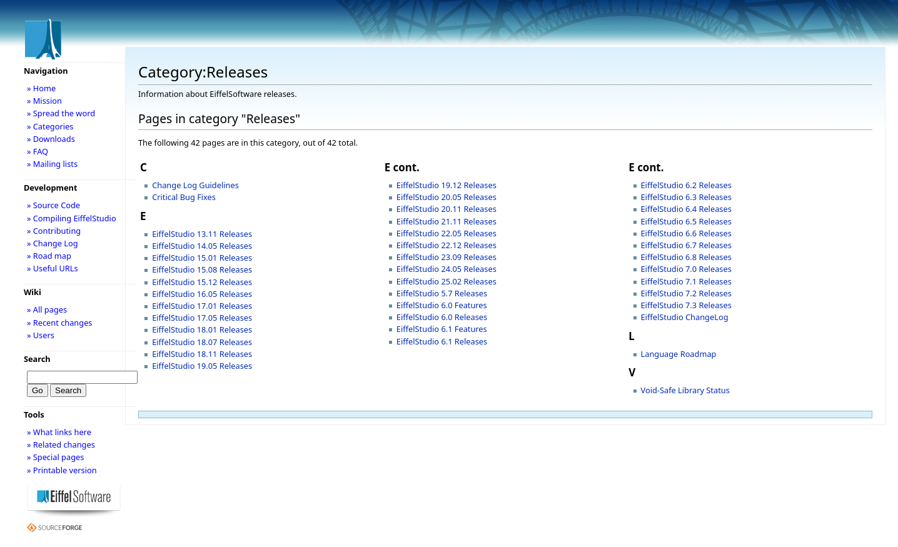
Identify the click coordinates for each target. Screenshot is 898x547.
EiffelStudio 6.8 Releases (686, 257)
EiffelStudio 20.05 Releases (446, 197)
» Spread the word (61, 113)
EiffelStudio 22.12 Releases (446, 245)
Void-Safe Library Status (685, 390)
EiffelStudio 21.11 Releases (446, 221)
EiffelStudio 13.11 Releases (202, 233)
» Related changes (61, 444)
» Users (40, 335)
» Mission (44, 100)
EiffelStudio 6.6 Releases (686, 233)
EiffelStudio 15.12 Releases (202, 282)
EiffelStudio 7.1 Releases (686, 281)
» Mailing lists (52, 163)
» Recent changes (60, 322)
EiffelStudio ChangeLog (685, 317)
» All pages (47, 309)
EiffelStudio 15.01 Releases (202, 257)
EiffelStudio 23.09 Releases (446, 257)
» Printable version (62, 470)
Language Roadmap (679, 353)
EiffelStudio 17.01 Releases (202, 305)
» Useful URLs (52, 268)
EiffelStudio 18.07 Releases (202, 342)
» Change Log (52, 243)
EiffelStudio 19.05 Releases (202, 365)
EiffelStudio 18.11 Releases (202, 353)
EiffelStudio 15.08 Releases (202, 269)
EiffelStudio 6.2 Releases (686, 185)
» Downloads (51, 138)
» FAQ (37, 151)
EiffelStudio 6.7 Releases (686, 245)
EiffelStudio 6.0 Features (441, 305)
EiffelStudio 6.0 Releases (441, 317)
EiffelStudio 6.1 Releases (441, 341)
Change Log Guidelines (195, 185)
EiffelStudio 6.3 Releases (686, 197)
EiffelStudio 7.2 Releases (686, 293)
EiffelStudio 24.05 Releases (446, 268)
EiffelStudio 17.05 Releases (202, 317)
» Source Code (53, 205)
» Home (41, 88)
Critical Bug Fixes (184, 197)
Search (37, 358)
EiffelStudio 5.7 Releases (441, 293)
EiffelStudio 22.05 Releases (446, 233)
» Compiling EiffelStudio (71, 218)
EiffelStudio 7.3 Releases (686, 305)
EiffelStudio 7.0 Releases (686, 268)
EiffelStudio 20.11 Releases (446, 208)
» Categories (50, 126)
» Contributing (54, 230)
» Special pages (55, 457)
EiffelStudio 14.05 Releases (202, 245)
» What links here (59, 432)
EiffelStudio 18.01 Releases (202, 329)
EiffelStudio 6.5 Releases (686, 221)
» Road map (49, 255)
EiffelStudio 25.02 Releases (446, 281)
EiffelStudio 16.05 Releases (202, 293)
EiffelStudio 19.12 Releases (446, 185)
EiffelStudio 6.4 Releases (686, 208)
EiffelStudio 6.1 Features (441, 328)
